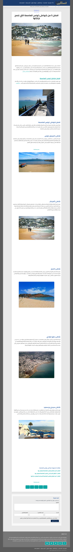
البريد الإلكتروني (40, 512)
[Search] (52, 3)
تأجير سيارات (27, 3)
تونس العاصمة (52, 6)
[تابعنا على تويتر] (56, 543)
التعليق (57, 502)
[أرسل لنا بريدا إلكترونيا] (51, 543)
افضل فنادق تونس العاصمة (50, 78)
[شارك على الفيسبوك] (45, 487)
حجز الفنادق (40, 3)
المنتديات (45, 3)
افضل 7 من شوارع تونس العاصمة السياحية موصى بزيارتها (45, 476)
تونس (57, 6)
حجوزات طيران (34, 3)
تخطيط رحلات (22, 3)
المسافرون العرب (63, 6)
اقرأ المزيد (18, 83)
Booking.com (36, 10)
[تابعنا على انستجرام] (60, 543)
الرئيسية (50, 3)
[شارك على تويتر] (41, 487)
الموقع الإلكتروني (25, 512)
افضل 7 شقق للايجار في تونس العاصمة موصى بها (47, 473)
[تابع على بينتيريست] (47, 543)
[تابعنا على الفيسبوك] (64, 543)
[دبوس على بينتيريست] (32, 487)
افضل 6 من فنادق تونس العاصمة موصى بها (49, 471)
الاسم (57, 512)
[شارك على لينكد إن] (28, 487)
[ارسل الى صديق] (36, 487)
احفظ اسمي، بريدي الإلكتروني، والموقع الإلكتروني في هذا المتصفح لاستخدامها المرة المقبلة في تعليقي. (38, 518)
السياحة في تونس (26, 71)
